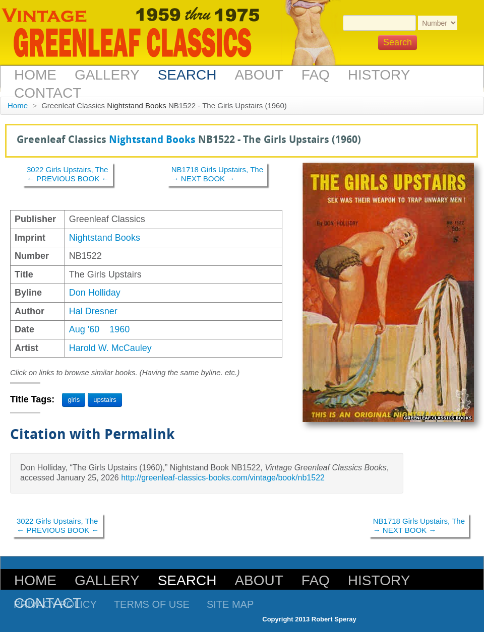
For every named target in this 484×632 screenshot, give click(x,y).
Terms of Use (152, 604)
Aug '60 (84, 329)
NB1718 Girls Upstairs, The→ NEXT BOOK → (217, 174)
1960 (119, 329)
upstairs (104, 399)
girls (74, 399)
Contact (47, 93)
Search (187, 75)
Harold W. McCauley (110, 348)
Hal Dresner (93, 311)
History (379, 75)
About (258, 75)
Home (35, 75)
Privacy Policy (55, 604)
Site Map (230, 604)
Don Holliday (94, 293)
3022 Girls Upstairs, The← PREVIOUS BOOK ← (68, 174)
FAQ (315, 75)
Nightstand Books (136, 105)
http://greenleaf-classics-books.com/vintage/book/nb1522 (223, 477)
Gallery (107, 75)
